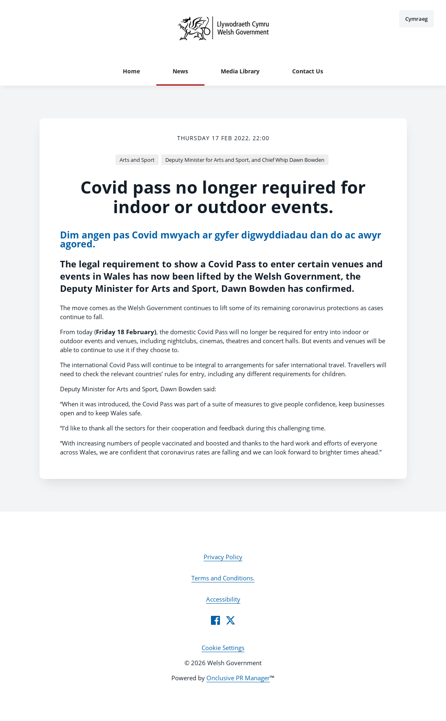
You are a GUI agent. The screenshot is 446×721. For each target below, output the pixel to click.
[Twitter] (230, 620)
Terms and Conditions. (223, 578)
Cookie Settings (223, 648)
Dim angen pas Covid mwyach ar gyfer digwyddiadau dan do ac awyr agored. (220, 239)
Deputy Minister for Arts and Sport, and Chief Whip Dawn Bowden (244, 159)
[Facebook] (215, 620)
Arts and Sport (137, 159)
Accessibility (223, 599)
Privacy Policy (223, 557)
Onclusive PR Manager (238, 678)
